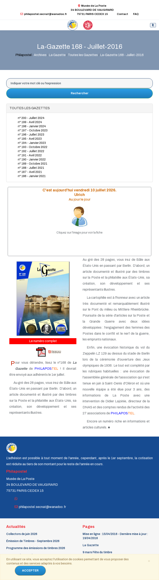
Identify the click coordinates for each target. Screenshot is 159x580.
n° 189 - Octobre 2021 (32, 163)
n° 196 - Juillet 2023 (31, 134)
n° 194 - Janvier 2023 (32, 142)
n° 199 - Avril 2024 (30, 122)
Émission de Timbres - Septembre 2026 (32, 541)
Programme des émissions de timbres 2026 (35, 548)
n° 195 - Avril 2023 (30, 138)
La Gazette (91, 545)
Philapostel (23, 55)
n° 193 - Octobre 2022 (32, 147)
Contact (122, 14)
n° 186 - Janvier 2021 (32, 176)
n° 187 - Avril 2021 (30, 172)
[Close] (149, 560)
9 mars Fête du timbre (97, 552)
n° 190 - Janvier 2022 (32, 159)
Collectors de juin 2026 (21, 534)
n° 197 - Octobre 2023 (33, 130)
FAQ (136, 14)
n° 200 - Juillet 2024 (31, 118)
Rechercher (79, 93)
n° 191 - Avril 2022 (30, 155)
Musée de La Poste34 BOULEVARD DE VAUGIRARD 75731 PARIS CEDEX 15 (92, 10)
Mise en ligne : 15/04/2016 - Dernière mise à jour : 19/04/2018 (115, 536)
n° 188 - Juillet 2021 (31, 167)
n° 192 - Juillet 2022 (31, 151)
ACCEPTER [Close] (30, 570)
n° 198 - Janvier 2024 (32, 126)
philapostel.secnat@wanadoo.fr (43, 14)
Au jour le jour (80, 200)
